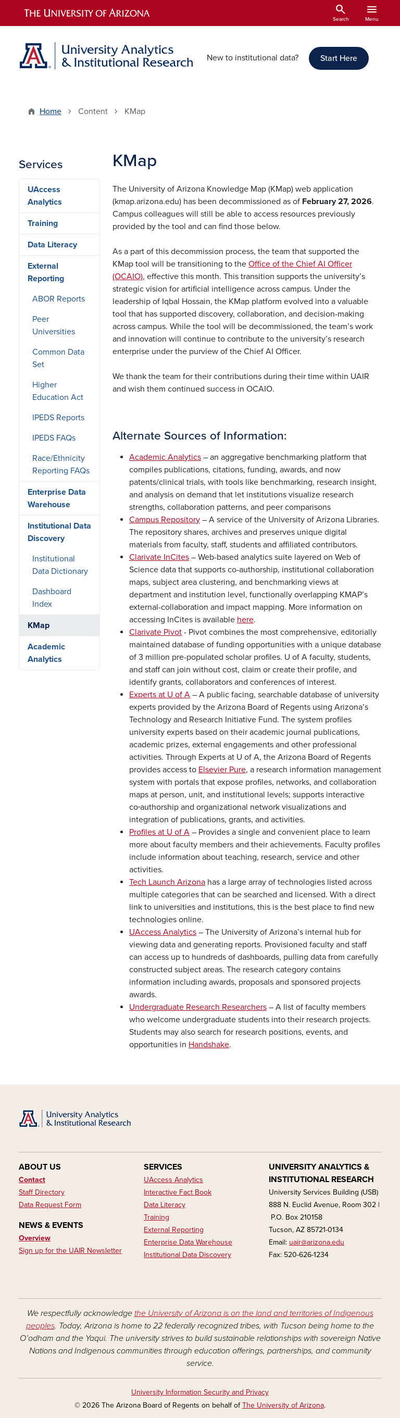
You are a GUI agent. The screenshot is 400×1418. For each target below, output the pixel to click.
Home (50, 111)
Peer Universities (53, 325)
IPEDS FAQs (54, 438)
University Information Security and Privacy (200, 1392)
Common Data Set (58, 358)
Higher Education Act (57, 391)
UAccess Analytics (45, 195)
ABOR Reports (58, 299)
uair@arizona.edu (316, 1242)
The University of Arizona (283, 1405)
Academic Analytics (46, 653)
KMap (38, 625)
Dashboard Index (51, 597)
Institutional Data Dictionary (60, 565)
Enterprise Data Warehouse (57, 498)
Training (43, 223)
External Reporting (46, 272)
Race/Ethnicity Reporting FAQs (61, 464)
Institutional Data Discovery (59, 532)
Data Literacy (52, 245)
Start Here (338, 58)
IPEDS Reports (58, 417)
